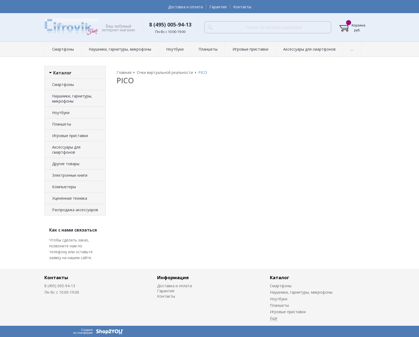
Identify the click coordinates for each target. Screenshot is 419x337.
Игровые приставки (250, 49)
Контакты (242, 6)
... (352, 49)
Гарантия (218, 6)
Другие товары (65, 163)
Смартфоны (63, 49)
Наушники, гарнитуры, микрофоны (120, 49)
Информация (173, 277)
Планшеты (208, 49)
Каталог (279, 277)
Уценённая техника (69, 198)
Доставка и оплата (185, 6)
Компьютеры (64, 186)
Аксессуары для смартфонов (309, 49)
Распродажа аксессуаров (75, 209)
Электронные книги (69, 175)
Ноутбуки (175, 49)
